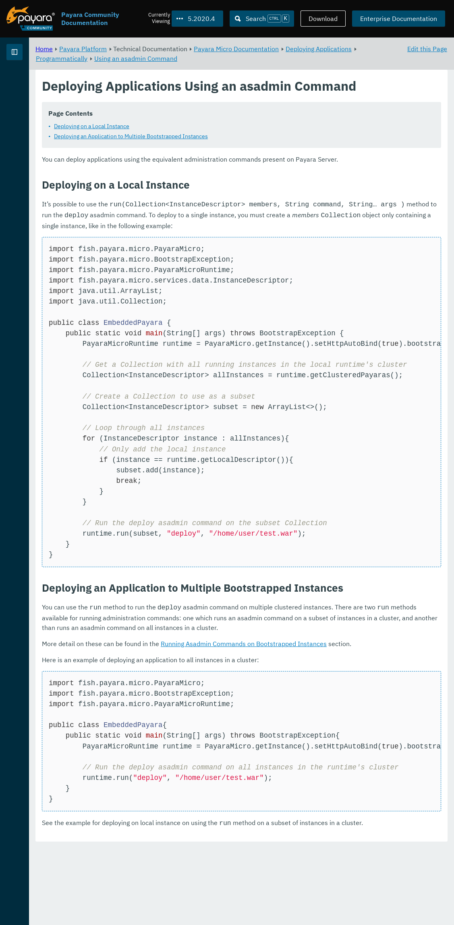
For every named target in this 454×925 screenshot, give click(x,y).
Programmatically (235, 58)
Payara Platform (31, 81)
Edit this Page (427, 48)
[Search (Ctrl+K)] (262, 18)
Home (144, 48)
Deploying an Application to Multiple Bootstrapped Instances (231, 155)
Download (323, 19)
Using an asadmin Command (308, 58)
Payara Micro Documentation (336, 48)
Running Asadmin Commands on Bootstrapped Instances (344, 700)
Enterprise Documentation (398, 19)
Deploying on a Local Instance (192, 145)
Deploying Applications (169, 58)
